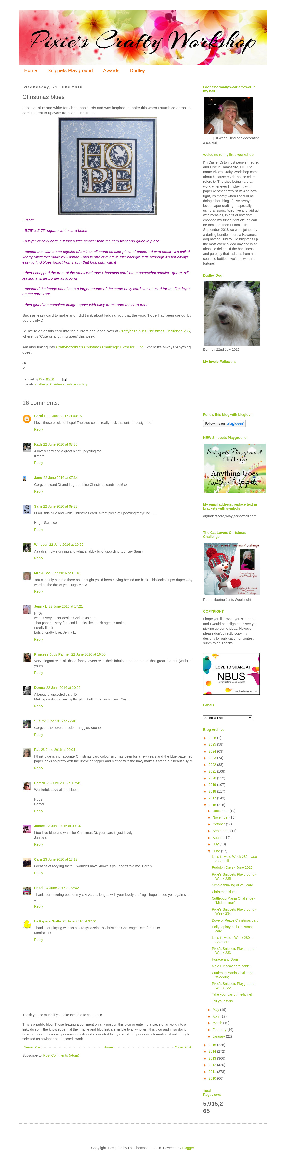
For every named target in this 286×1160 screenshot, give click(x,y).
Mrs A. (39, 573)
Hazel (38, 888)
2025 (213, 744)
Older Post (183, 1047)
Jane (38, 478)
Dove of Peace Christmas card (235, 920)
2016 (213, 805)
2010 (213, 1078)
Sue (37, 721)
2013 (213, 1058)
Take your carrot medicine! (232, 994)
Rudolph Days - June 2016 (232, 867)
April (216, 1016)
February (220, 1030)
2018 (213, 791)
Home (30, 70)
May (216, 1010)
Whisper (41, 544)
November (221, 817)
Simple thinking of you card (232, 885)
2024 (213, 751)
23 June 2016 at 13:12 (60, 859)
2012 (213, 1065)
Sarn (38, 506)
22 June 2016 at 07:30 (60, 444)
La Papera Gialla (47, 921)
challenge (41, 384)
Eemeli (39, 783)
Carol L (40, 416)
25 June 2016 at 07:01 (79, 921)
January (219, 1036)
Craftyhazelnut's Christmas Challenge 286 (154, 331)
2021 (213, 771)
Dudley (137, 70)
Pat (37, 750)
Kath (38, 444)
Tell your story (222, 1001)
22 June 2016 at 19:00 (89, 654)
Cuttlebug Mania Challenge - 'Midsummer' (233, 900)
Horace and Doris (225, 959)
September (221, 831)
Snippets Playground (70, 70)
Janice (39, 826)
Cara (38, 859)
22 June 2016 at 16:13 (63, 573)
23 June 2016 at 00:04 (58, 750)
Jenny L (40, 606)
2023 (213, 758)
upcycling (80, 384)
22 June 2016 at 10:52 (66, 544)
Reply (38, 429)
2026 (213, 738)
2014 (213, 1051)
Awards (111, 70)
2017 (213, 798)
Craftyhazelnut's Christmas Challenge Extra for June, (100, 347)
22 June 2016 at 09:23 (60, 506)
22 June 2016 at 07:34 (60, 478)
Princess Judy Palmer (52, 654)
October (219, 824)
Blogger (188, 1148)
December (221, 811)
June (217, 851)
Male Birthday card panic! (231, 966)
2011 (213, 1072)
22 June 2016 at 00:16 (64, 416)
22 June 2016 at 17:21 (66, 606)
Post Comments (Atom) (61, 1055)
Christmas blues (224, 892)
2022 (213, 765)
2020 (213, 778)
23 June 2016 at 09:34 (63, 826)
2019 (213, 785)
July (216, 844)
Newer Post (32, 1047)
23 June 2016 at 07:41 (64, 783)
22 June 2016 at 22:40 (59, 721)
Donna (39, 688)
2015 (213, 1045)
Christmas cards (61, 384)
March (218, 1023)
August (218, 837)
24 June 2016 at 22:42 (62, 888)
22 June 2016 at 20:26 (63, 688)
